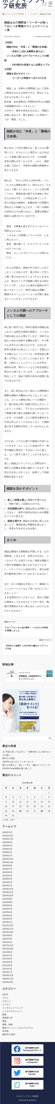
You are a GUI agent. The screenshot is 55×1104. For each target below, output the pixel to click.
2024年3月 (7, 879)
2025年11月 (7, 839)
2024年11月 (7, 862)
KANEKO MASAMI (43, 36)
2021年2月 (7, 969)
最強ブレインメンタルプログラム (17, 1028)
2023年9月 (7, 899)
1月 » (12, 820)
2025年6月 (7, 842)
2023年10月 (7, 895)
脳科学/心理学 (8, 1034)
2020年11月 (7, 978)
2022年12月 (7, 925)
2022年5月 (7, 939)
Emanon (32, 1100)
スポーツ (6, 1001)
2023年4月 (7, 912)
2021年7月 (7, 955)
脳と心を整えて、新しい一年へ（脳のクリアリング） (27, 765)
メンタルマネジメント (12, 1011)
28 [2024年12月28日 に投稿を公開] (42, 811)
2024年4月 (7, 875)
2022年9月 (7, 935)
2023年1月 (7, 922)
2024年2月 (7, 882)
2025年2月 (7, 852)
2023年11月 (7, 892)
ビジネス (6, 1004)
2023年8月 (7, 902)
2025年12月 (7, 835)
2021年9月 (7, 952)
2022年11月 (7, 929)
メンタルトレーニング (12, 1008)
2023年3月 (7, 915)
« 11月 (5, 820)
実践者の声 (7, 1018)
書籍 (4, 1021)
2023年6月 (7, 905)
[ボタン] (44, 5)
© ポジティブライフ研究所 (27, 1096)
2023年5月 (7, 909)
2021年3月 (7, 965)
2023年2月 (7, 919)
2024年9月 (7, 865)
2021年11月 (7, 945)
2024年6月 (7, 872)
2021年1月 (7, 972)
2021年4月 (7, 962)
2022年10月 (7, 932)
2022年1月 (7, 942)
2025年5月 (7, 845)
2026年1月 (7, 832)
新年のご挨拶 (8, 758)
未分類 (5, 1031)
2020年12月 (7, 975)
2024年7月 (7, 869)
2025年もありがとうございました (18, 761)
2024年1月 (7, 885)
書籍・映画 (7, 1024)
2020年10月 (7, 982)
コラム (5, 998)
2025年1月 (7, 855)
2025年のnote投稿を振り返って (17, 768)
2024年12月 (7, 859)
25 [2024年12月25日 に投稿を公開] (20, 811)
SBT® (5, 994)
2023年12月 (7, 889)
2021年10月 (7, 949)
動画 (4, 1014)
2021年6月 (7, 958)
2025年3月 (7, 849)
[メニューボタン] (50, 4)
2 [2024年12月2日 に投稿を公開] (6, 797)
